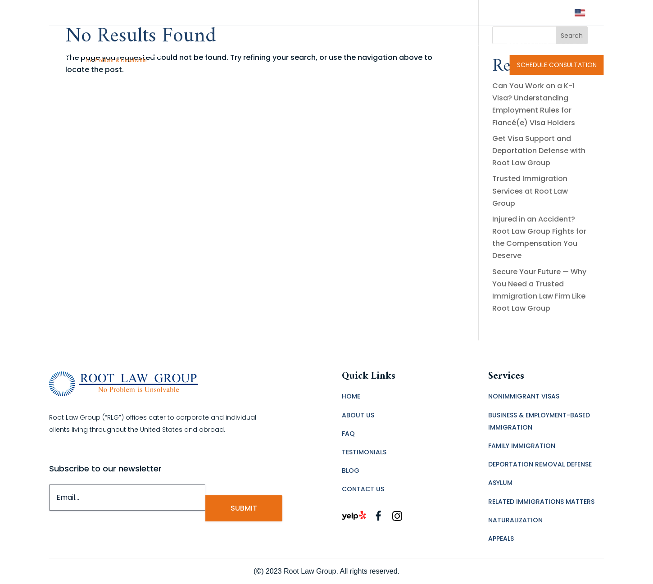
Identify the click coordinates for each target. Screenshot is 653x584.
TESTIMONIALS (528, 45)
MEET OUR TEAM (368, 45)
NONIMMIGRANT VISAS (523, 396)
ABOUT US (358, 415)
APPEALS (501, 538)
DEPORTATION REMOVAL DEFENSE (540, 464)
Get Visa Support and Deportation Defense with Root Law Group (538, 150)
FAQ (487, 46)
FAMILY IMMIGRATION (521, 445)
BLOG (350, 470)
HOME (351, 396)
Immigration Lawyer (301, 45)
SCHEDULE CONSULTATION (557, 64)
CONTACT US (578, 45)
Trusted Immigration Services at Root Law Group (530, 190)
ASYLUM (500, 482)
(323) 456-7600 (541, 12)
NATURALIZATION (515, 520)
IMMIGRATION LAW (434, 46)
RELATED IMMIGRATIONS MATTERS (541, 501)
